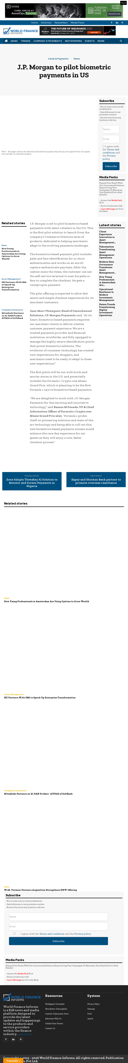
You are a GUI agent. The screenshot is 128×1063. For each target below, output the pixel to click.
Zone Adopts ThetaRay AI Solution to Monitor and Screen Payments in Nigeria (32, 483)
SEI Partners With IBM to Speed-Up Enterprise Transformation (38, 697)
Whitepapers (73, 40)
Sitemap (91, 1008)
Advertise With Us (53, 1017)
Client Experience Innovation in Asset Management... (107, 236)
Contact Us (50, 1027)
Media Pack (116, 200)
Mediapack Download (54, 1003)
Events (90, 40)
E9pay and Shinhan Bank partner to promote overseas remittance (96, 481)
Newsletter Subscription (56, 1008)
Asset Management (11, 279)
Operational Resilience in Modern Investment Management (106, 291)
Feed (89, 1012)
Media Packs (77, 22)
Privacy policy (109, 157)
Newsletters (61, 22)
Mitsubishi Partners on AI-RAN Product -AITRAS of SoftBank (13, 315)
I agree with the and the (111, 152)
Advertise (46, 22)
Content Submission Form (57, 1012)
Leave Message (108, 209)
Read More (26, 1033)
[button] (121, 41)
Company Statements (47, 40)
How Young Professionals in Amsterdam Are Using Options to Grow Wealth (14, 253)
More (101, 40)
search (90, 1017)
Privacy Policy (93, 1003)
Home (34, 22)
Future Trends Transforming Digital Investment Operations (107, 305)
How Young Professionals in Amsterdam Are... (107, 278)
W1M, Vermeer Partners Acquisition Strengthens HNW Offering (38, 889)
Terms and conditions (111, 151)
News (14, 40)
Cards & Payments (58, 59)
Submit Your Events (54, 1022)
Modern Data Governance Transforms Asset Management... (107, 265)
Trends (25, 40)
